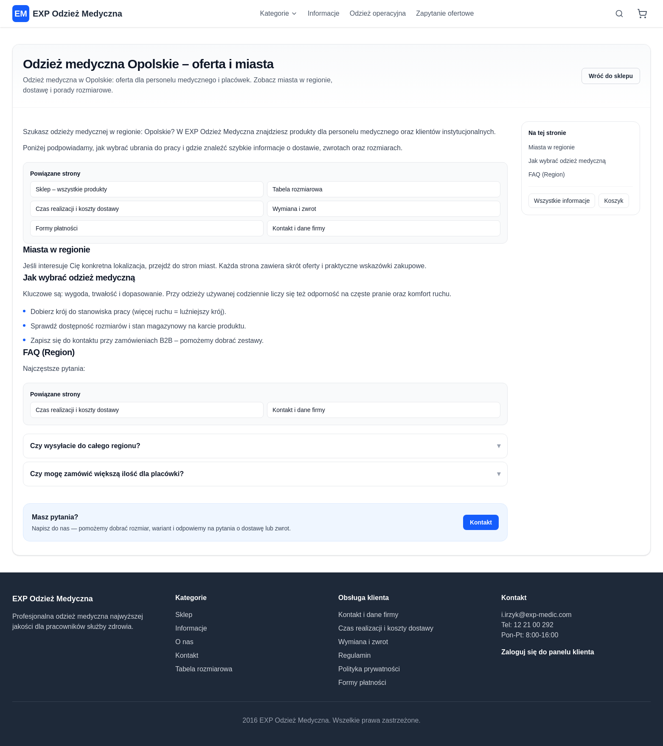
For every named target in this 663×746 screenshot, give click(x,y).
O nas (184, 641)
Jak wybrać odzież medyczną (567, 160)
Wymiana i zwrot (294, 208)
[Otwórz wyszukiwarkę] (619, 13)
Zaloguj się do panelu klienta (547, 652)
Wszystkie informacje (562, 200)
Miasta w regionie (551, 147)
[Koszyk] (642, 13)
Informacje (324, 13)
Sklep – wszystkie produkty (71, 189)
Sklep (183, 614)
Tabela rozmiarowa (298, 189)
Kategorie (279, 13)
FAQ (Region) (546, 174)
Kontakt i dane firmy (299, 228)
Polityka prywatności (369, 669)
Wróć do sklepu (611, 76)
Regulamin (354, 655)
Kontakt (481, 522)
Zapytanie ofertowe (445, 13)
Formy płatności (57, 228)
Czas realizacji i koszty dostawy (77, 208)
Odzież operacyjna (378, 13)
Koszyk (613, 200)
